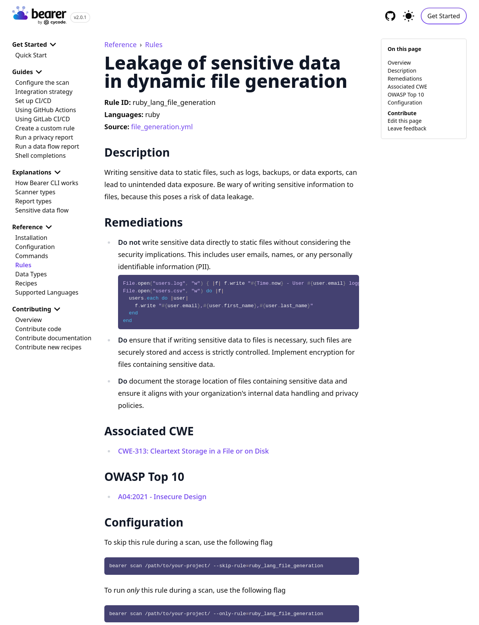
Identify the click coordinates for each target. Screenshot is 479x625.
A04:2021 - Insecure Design (162, 496)
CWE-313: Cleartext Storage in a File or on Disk (193, 450)
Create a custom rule (45, 128)
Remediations (405, 78)
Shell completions (40, 155)
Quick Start (31, 55)
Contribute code (38, 329)
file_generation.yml (162, 126)
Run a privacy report (44, 137)
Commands (31, 256)
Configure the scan (42, 82)
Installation (31, 237)
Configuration (35, 247)
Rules (23, 265)
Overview (28, 320)
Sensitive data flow (42, 210)
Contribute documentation (53, 338)
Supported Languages (46, 292)
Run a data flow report (47, 146)
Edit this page (405, 120)
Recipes (26, 283)
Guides (28, 72)
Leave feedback (407, 128)
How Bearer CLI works (46, 183)
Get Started (444, 16)
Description (402, 70)
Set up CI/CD (33, 101)
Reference (33, 227)
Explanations (38, 172)
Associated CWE (407, 86)
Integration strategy (43, 91)
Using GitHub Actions (45, 110)
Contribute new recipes (48, 347)
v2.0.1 (80, 17)
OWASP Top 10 (406, 94)
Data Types (31, 274)
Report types (33, 201)
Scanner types (35, 192)
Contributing (37, 309)
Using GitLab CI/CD (42, 119)
